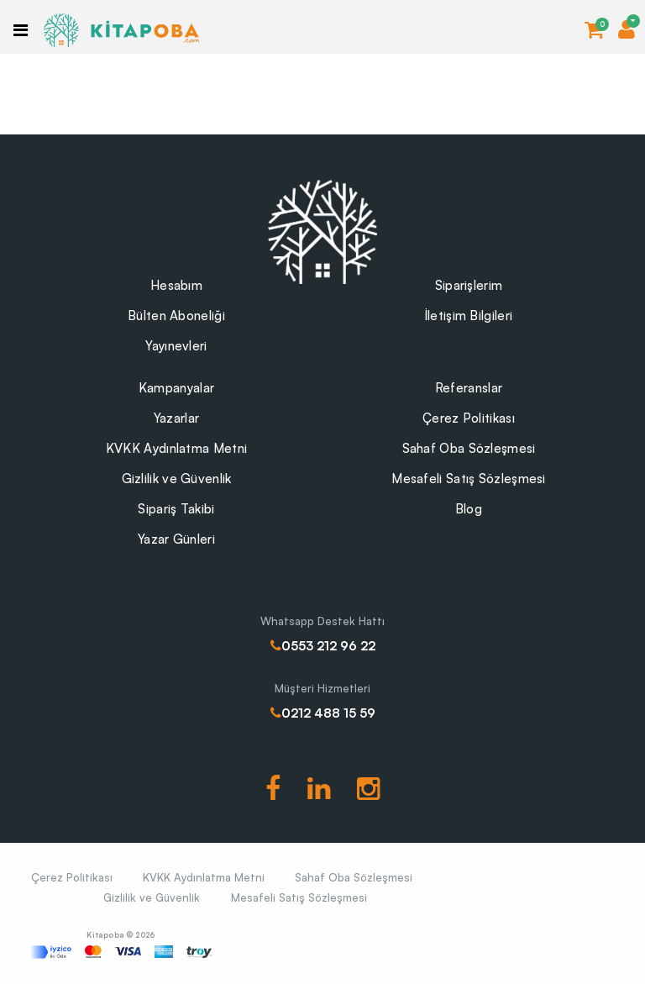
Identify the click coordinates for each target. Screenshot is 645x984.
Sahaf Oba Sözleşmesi (469, 448)
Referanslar (468, 388)
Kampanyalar (176, 388)
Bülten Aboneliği (176, 316)
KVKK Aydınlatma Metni (176, 448)
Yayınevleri (176, 346)
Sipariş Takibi (176, 509)
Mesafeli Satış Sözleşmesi (468, 479)
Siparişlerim (469, 285)
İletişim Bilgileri (468, 316)
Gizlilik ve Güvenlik (177, 479)
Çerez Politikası (468, 418)
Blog (468, 509)
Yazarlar (176, 418)
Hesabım (176, 285)
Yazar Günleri (176, 539)
